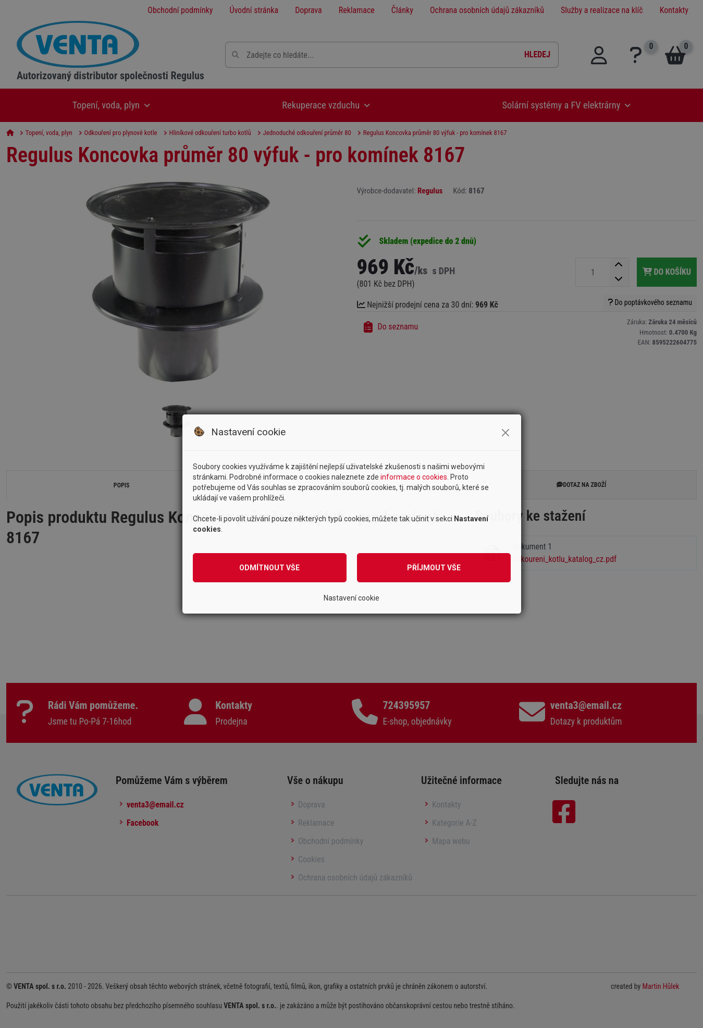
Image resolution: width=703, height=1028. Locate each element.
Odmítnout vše (269, 568)
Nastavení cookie (351, 598)
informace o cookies (413, 477)
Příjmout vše (434, 568)
